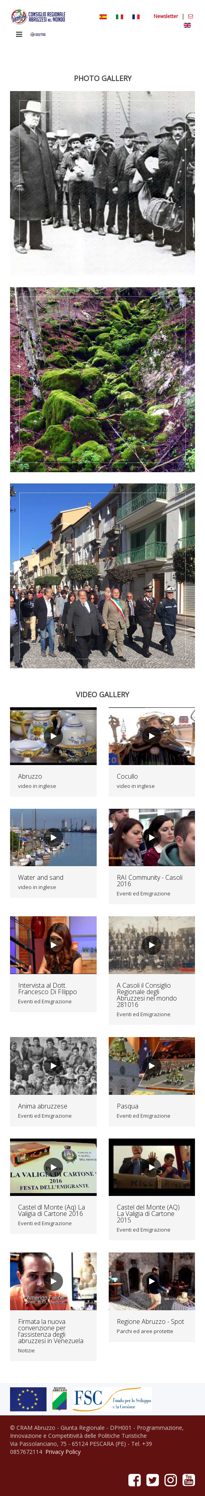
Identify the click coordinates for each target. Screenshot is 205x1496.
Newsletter (166, 16)
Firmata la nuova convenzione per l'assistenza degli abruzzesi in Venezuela (50, 1331)
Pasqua (127, 1106)
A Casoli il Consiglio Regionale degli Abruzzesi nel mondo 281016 (147, 995)
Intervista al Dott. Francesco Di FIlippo (47, 988)
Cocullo (127, 776)
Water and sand (40, 877)
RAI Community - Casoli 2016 (150, 880)
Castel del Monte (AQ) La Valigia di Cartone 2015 (148, 1213)
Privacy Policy (63, 1451)
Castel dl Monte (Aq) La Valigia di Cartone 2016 (51, 1210)
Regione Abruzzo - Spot (150, 1321)
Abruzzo (30, 776)
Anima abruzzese (42, 1106)
